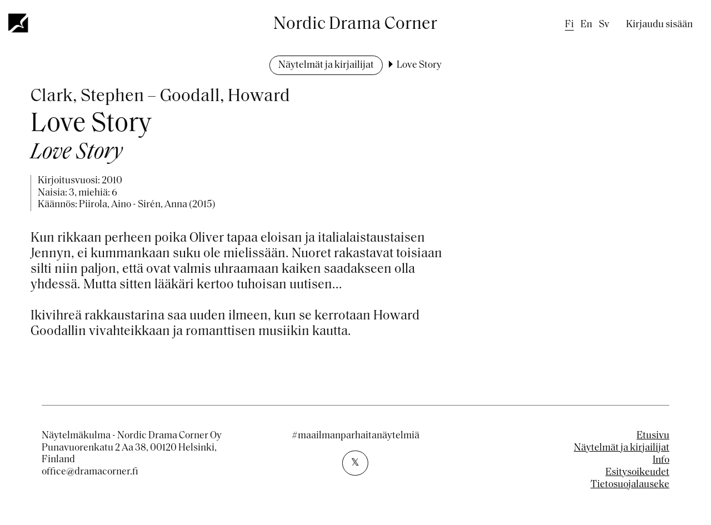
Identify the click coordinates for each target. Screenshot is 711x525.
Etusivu (653, 436)
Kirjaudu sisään (659, 24)
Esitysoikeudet (637, 472)
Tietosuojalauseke (629, 484)
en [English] (586, 24)
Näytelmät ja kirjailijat (326, 65)
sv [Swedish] (604, 24)
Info (661, 460)
